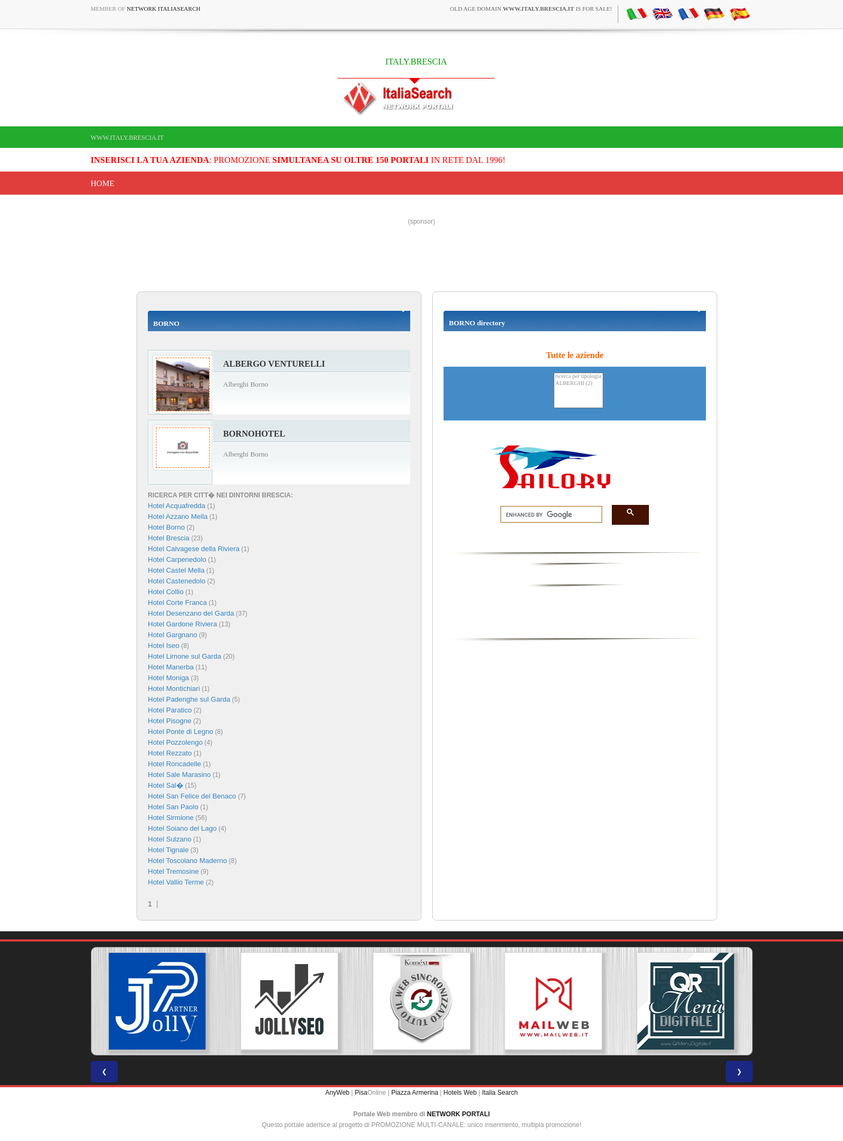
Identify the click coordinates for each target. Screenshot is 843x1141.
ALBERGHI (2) (578, 383)
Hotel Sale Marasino (179, 775)
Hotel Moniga (168, 678)
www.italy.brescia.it (127, 137)
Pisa (361, 1092)
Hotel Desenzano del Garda (191, 613)
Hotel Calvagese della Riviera (194, 549)
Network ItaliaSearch (164, 8)
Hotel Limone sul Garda (185, 656)
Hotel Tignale (168, 850)
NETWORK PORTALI (458, 1114)
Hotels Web (460, 1092)
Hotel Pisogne (169, 721)
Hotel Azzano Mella (178, 516)
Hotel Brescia (168, 538)
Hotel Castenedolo (176, 581)
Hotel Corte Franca (177, 602)
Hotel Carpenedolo (177, 559)
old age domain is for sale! (531, 8)
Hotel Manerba (171, 667)
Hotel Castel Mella (176, 570)
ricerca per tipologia (578, 376)
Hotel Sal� (165, 785)
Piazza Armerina (414, 1092)
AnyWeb (337, 1092)
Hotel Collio (165, 592)
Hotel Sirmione (171, 818)
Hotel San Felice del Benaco (192, 796)
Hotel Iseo (164, 645)
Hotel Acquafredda (176, 506)
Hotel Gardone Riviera (182, 624)
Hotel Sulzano (169, 839)
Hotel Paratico (170, 710)
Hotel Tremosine (173, 871)
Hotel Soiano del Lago (182, 828)
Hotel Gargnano (172, 635)
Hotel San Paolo (173, 807)
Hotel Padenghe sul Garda (189, 699)
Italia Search (500, 1092)
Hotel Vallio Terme (176, 882)
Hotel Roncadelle (174, 764)
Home (103, 183)
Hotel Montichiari (174, 688)
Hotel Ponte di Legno (180, 732)
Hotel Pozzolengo (175, 742)
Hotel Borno (166, 527)
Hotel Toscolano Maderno (187, 861)
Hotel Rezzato (170, 753)
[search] (548, 514)
